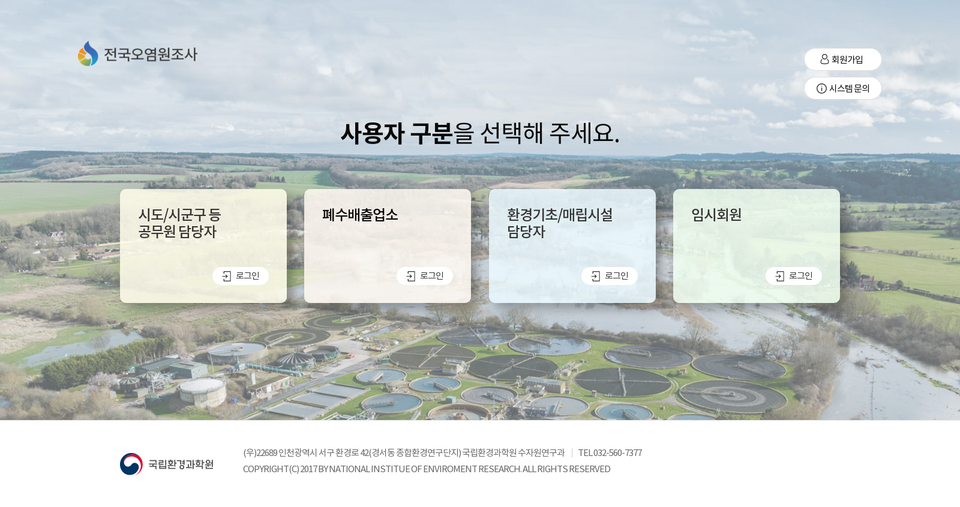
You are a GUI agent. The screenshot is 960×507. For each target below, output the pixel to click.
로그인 (240, 275)
